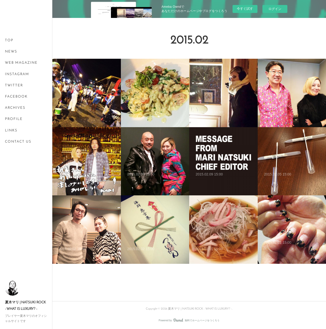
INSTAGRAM (17, 74)
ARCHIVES (15, 108)
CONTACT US (18, 142)
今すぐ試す (245, 8)
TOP (9, 40)
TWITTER (14, 85)
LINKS (11, 130)
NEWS (11, 52)
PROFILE (14, 119)
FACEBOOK (16, 97)
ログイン (274, 9)
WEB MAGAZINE (21, 63)
